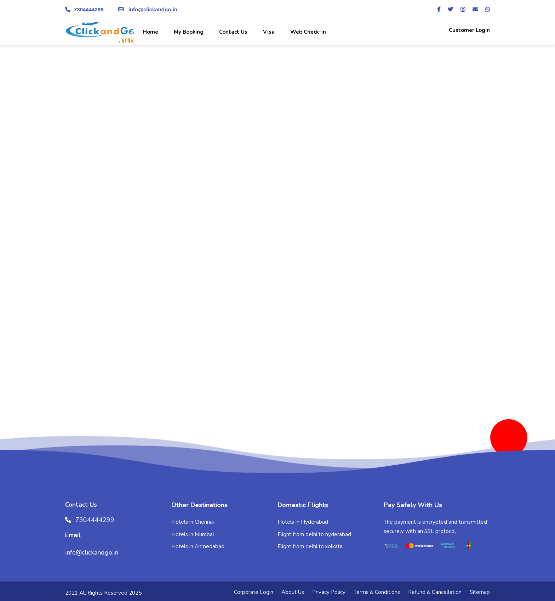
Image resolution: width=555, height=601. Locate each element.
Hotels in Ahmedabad (197, 546)
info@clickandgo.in (146, 9)
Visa (268, 31)
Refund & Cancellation (435, 592)
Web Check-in (307, 31)
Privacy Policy (328, 592)
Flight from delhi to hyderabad (314, 534)
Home (150, 31)
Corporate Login (253, 592)
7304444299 (84, 9)
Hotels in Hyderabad (303, 522)
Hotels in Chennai (192, 522)
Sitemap (480, 592)
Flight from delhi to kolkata (310, 546)
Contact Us (232, 31)
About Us (292, 592)
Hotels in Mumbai (192, 534)
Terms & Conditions (377, 592)
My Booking (188, 31)
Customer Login (468, 30)
